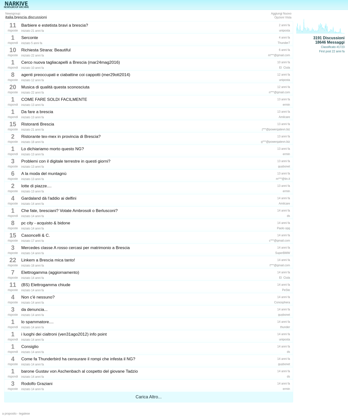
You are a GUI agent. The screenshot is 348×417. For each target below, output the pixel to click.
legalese (24, 413)
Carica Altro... (149, 396)
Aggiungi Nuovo (281, 13)
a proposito (9, 413)
